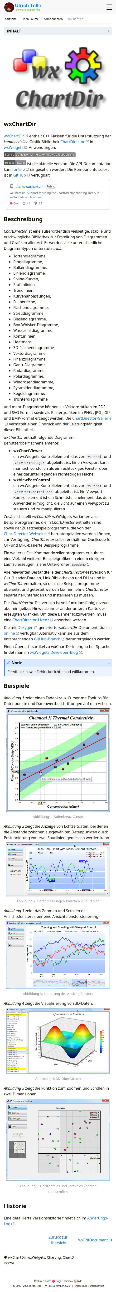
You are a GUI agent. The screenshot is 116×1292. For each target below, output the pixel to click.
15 (38, 203)
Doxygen (28, 627)
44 (26, 203)
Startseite (10, 19)
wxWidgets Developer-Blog (56, 652)
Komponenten (53, 19)
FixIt (78, 1281)
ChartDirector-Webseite (27, 533)
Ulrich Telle (35, 1285)
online (21, 169)
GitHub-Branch (49, 639)
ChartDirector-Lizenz (32, 619)
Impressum (81, 1285)
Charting (54, 1257)
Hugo (57, 1281)
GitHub (21, 175)
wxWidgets (16, 147)
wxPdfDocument (95, 1240)
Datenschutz (97, 1285)
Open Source (30, 19)
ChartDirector (74, 141)
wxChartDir (16, 136)
